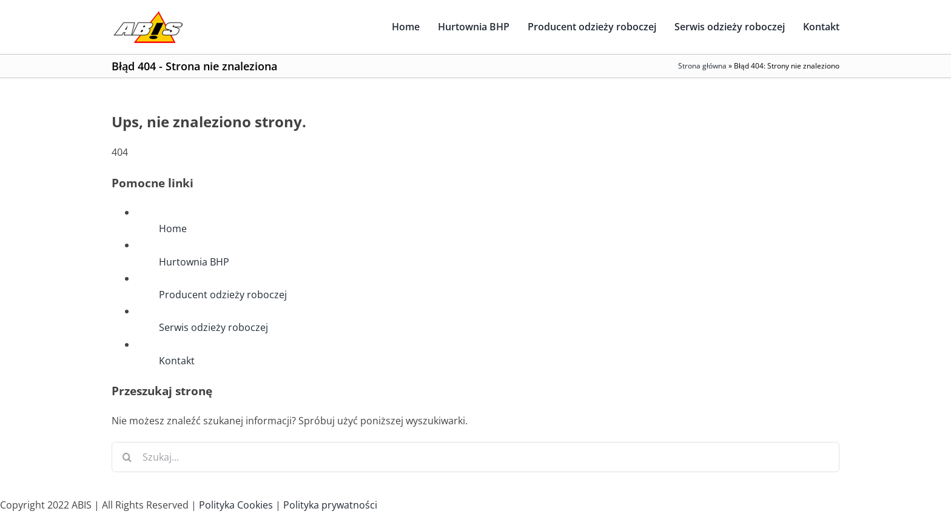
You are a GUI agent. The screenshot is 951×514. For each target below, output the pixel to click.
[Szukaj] (127, 457)
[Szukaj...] (475, 457)
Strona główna (702, 66)
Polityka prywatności (330, 505)
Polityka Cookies (236, 505)
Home (173, 228)
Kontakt (177, 360)
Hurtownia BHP (194, 262)
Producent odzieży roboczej (223, 294)
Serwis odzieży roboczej (213, 327)
